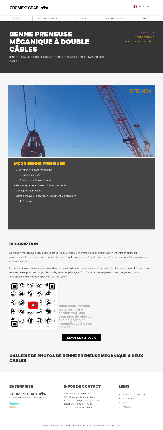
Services (81, 19)
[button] (147, 8)
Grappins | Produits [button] (48, 19)
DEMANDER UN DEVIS (81, 338)
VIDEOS (127, 407)
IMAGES (127, 403)
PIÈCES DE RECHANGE (134, 395)
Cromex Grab (113, 425)
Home (16, 19)
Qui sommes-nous (114, 19)
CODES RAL (129, 399)
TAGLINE (22, 261)
